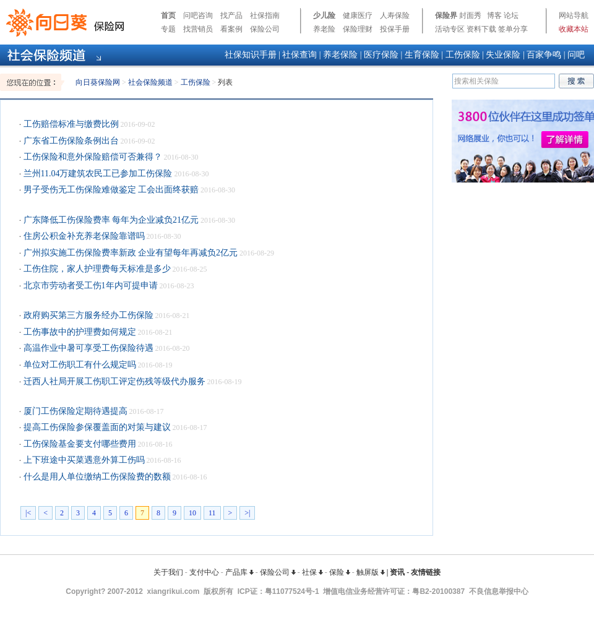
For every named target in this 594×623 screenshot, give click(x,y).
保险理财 (357, 29)
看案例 (231, 29)
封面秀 (470, 15)
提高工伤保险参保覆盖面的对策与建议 (96, 427)
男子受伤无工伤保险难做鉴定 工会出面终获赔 (110, 189)
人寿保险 (395, 15)
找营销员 (198, 29)
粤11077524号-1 (292, 591)
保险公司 (265, 29)
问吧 (576, 54)
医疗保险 (381, 54)
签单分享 (513, 29)
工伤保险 (463, 54)
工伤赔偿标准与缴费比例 (70, 124)
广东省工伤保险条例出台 (70, 140)
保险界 (446, 15)
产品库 (239, 572)
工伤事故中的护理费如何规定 (78, 332)
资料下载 (481, 29)
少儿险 (324, 15)
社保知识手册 (251, 54)
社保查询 (299, 54)
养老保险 (340, 54)
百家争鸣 (544, 54)
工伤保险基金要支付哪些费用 (78, 444)
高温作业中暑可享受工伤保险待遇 (87, 348)
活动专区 (450, 29)
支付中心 (204, 572)
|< (28, 513)
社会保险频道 (150, 82)
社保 (312, 572)
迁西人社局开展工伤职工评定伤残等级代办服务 (113, 381)
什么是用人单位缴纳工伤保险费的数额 (96, 476)
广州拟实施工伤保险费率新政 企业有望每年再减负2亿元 (129, 252)
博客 (494, 15)
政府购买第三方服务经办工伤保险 (87, 315)
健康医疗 (357, 15)
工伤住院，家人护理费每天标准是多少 (96, 268)
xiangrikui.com (173, 591)
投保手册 (395, 29)
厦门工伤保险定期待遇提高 (74, 411)
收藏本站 (573, 29)
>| (247, 513)
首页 (168, 15)
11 (212, 513)
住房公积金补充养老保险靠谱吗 (83, 236)
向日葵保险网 (97, 82)
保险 (339, 572)
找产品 (231, 15)
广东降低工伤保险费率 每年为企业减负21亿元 (110, 220)
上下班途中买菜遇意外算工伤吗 (83, 460)
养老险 (324, 29)
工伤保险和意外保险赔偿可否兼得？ (91, 156)
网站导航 (573, 15)
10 (192, 513)
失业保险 (503, 54)
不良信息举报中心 (498, 591)
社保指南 (265, 15)
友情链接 (426, 572)
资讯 (397, 572)
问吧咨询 (198, 15)
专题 (168, 29)
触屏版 (370, 572)
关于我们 (168, 572)
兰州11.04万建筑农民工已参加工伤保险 (96, 173)
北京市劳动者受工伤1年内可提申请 (89, 285)
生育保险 (422, 54)
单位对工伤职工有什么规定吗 (78, 364)
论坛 (511, 15)
